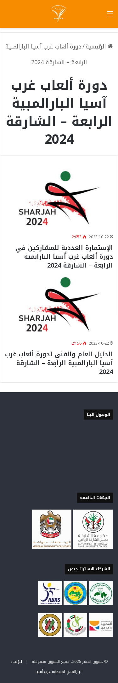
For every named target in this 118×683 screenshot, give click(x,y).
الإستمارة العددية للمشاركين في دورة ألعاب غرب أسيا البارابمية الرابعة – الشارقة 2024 (64, 256)
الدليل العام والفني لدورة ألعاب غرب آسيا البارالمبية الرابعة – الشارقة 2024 (59, 363)
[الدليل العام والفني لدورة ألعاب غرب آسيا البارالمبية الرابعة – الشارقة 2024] (59, 304)
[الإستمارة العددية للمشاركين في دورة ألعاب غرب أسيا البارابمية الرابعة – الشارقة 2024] (59, 198)
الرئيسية (99, 46)
